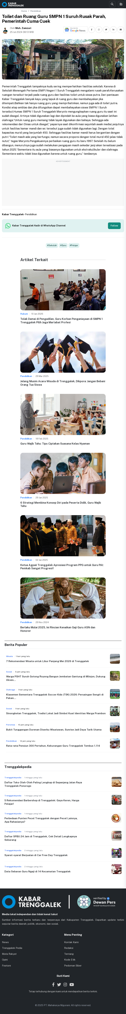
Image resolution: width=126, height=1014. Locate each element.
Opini (5, 959)
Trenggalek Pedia (12, 948)
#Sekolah (52, 245)
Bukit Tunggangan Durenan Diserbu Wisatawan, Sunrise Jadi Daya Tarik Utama (54, 729)
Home (24, 11)
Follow (114, 225)
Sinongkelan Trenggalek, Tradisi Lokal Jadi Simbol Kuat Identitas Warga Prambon (56, 713)
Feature (6, 965)
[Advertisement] (63, 184)
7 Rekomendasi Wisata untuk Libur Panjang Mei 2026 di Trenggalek (47, 661)
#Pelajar (74, 245)
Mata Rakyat (9, 953)
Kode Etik (69, 959)
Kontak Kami (71, 942)
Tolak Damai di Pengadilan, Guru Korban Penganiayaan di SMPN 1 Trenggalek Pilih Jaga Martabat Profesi (61, 320)
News (5, 942)
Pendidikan (35, 11)
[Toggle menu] (121, 4)
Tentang (69, 953)
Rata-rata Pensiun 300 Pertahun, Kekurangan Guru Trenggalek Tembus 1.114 (53, 745)
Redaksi (68, 948)
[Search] (112, 4)
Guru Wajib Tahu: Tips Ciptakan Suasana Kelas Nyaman (55, 443)
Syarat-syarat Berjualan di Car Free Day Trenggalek (36, 855)
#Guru (63, 245)
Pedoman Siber (73, 965)
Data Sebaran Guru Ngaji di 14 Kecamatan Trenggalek (37, 871)
